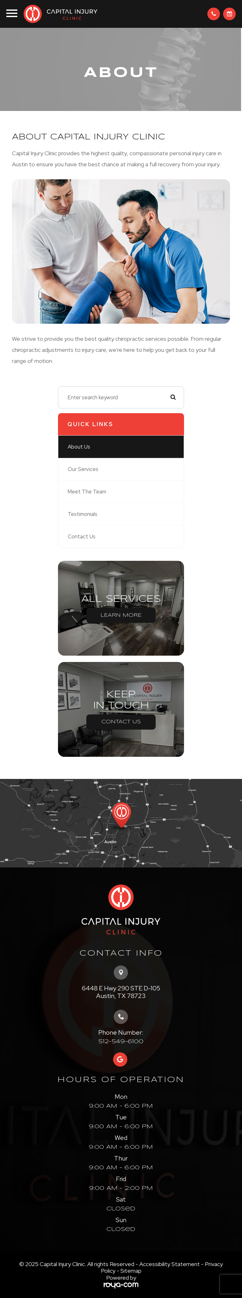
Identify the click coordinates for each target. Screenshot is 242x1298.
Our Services (83, 469)
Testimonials (82, 514)
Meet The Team (87, 491)
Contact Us (81, 536)
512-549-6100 (120, 1041)
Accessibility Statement (169, 1264)
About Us (79, 446)
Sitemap (130, 1270)
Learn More (121, 615)
